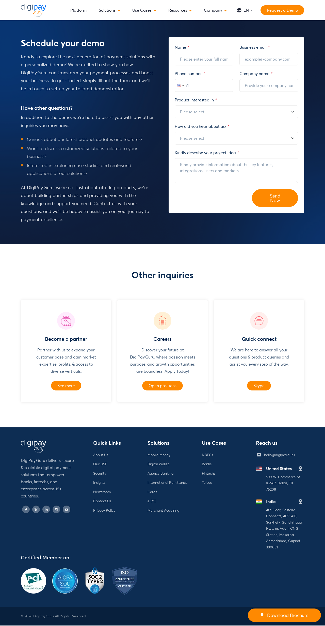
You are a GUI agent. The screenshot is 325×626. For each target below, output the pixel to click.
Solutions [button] (107, 10)
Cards (152, 492)
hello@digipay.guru (279, 455)
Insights (99, 482)
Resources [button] (177, 10)
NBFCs (207, 455)
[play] (66, 510)
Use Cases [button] (142, 10)
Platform (78, 10)
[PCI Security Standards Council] (33, 571)
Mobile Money (159, 455)
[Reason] (236, 111)
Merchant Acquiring (163, 510)
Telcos (207, 482)
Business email (254, 47)
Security (99, 473)
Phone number (189, 73)
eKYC (152, 501)
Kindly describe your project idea (206, 152)
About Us (100, 455)
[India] (300, 502)
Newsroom (102, 492)
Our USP (100, 464)
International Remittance (168, 482)
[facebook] (26, 510)
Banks (207, 464)
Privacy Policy (104, 510)
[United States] (300, 469)
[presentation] (213, 197)
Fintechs (208, 473)
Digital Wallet (158, 464)
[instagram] (56, 510)
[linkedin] (46, 510)
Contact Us (102, 501)
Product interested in (195, 99)
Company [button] (213, 10)
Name (182, 47)
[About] (236, 138)
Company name (255, 73)
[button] (180, 85)
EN (243, 10)
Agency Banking (160, 473)
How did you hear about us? (202, 126)
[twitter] (36, 510)
